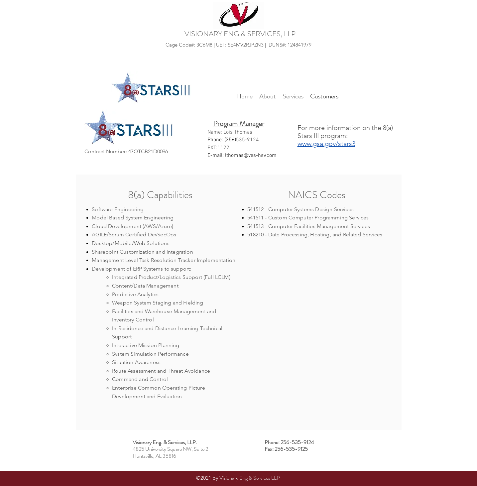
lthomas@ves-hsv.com (251, 155)
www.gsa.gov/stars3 (326, 144)
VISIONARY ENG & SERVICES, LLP (240, 34)
